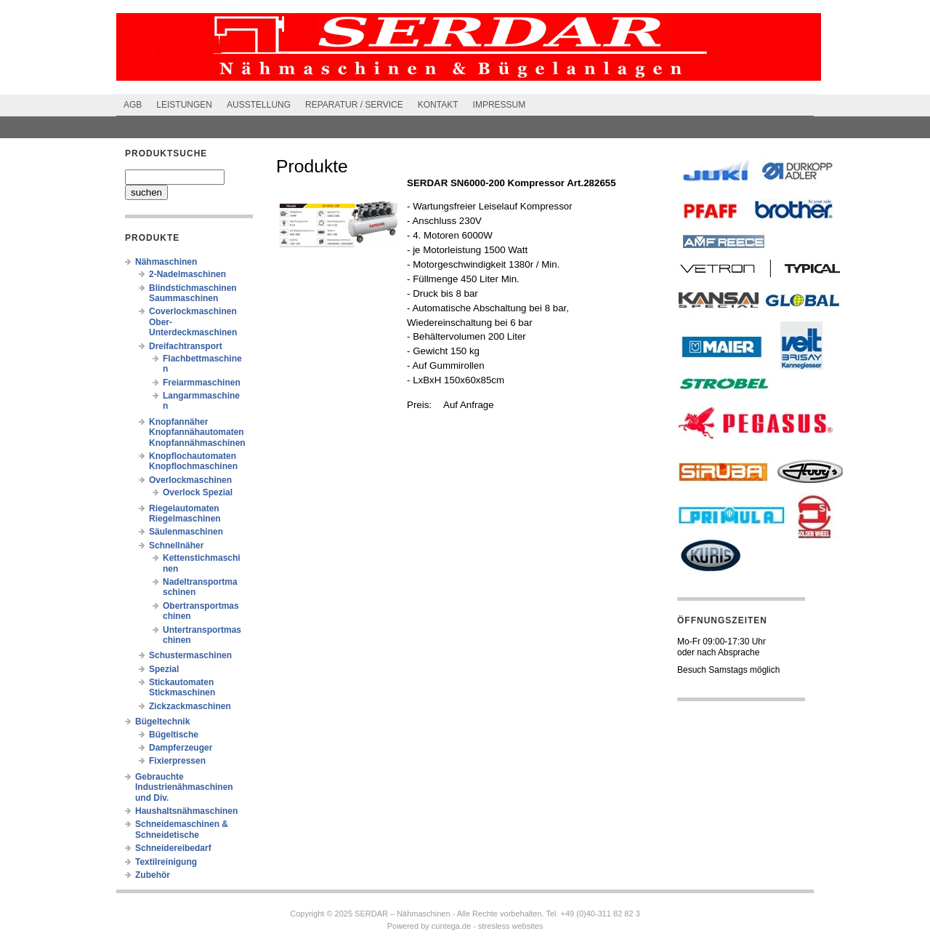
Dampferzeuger (180, 748)
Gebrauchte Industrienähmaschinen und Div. (184, 787)
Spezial (164, 669)
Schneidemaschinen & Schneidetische (181, 829)
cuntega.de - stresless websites (487, 926)
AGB (133, 105)
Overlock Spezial (197, 492)
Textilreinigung (166, 862)
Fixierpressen (177, 761)
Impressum (499, 105)
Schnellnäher (176, 545)
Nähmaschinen (166, 262)
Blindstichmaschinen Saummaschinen (193, 293)
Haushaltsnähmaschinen (186, 811)
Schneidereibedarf (173, 848)
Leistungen (184, 105)
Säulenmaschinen (186, 532)
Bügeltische (173, 735)
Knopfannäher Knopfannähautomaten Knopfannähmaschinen (197, 432)
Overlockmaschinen (190, 480)
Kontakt (438, 105)
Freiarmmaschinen (201, 382)
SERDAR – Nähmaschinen (402, 913)
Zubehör (152, 875)
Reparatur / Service (354, 105)
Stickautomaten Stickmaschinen (182, 687)
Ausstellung (259, 105)
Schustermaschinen (190, 655)
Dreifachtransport (185, 346)
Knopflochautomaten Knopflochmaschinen (193, 461)
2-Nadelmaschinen (187, 274)
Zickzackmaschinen (190, 706)
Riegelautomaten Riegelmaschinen (185, 513)
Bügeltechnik (162, 721)
